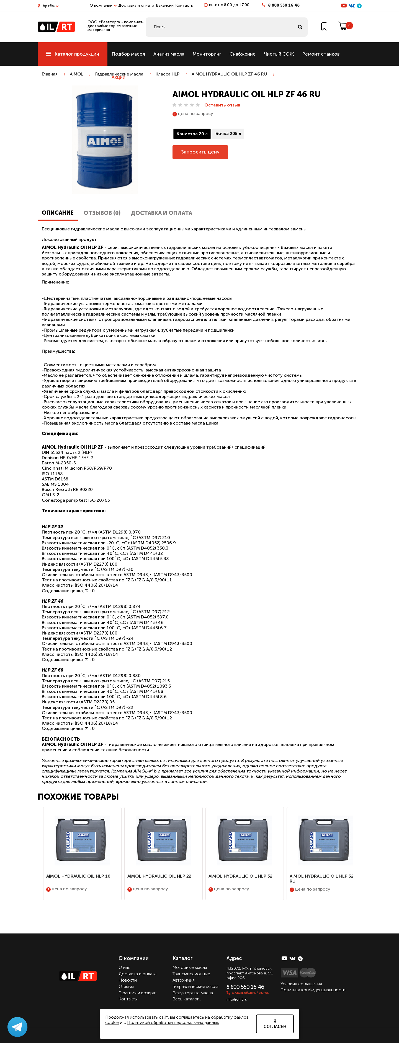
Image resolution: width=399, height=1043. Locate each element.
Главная (50, 74)
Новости (128, 980)
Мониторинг (207, 54)
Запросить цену (200, 152)
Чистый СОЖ (279, 54)
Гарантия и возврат (138, 992)
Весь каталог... (187, 999)
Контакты (184, 5)
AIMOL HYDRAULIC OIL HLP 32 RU (322, 878)
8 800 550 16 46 (284, 5)
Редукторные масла (193, 992)
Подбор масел (128, 54)
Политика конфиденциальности (313, 989)
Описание (58, 212)
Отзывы (126, 986)
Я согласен (275, 1024)
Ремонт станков (320, 54)
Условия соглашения (301, 983)
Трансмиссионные (191, 973)
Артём (51, 6)
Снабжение (243, 54)
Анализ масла (168, 54)
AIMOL (76, 74)
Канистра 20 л (192, 133)
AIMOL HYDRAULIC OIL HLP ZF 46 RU (229, 74)
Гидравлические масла (119, 74)
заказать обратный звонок (250, 993)
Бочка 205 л (228, 133)
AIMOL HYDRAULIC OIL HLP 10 (78, 876)
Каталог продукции (72, 54)
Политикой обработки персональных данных (173, 1022)
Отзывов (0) (102, 213)
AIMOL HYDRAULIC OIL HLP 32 (240, 876)
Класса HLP (167, 74)
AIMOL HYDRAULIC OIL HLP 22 (159, 876)
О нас (124, 967)
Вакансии (165, 5)
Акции (118, 77)
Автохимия (184, 980)
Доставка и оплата (136, 5)
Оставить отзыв (222, 105)
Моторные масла (190, 967)
